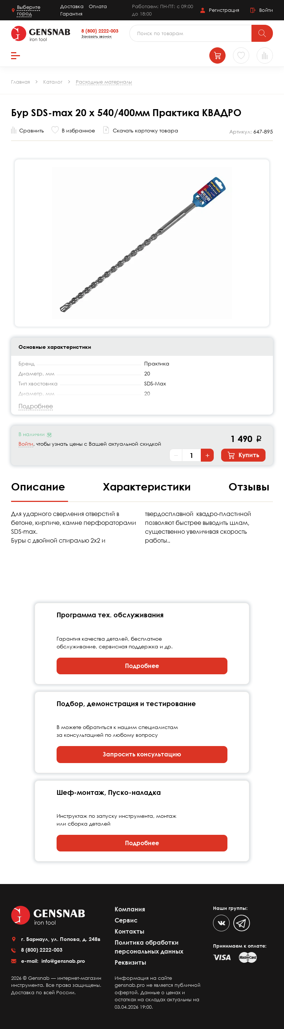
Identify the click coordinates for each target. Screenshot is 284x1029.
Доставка (72, 6)
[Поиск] (262, 33)
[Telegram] (241, 923)
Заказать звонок (96, 36)
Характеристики (148, 486)
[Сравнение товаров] (265, 55)
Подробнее (142, 665)
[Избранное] (241, 55)
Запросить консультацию (142, 754)
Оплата (98, 6)
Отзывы (249, 486)
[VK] (221, 923)
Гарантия (71, 14)
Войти (25, 444)
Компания (130, 909)
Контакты (129, 931)
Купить (243, 455)
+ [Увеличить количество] (207, 455)
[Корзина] (217, 55)
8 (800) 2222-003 (99, 30)
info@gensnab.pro (62, 961)
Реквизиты (130, 962)
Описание (39, 486)
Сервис (126, 920)
